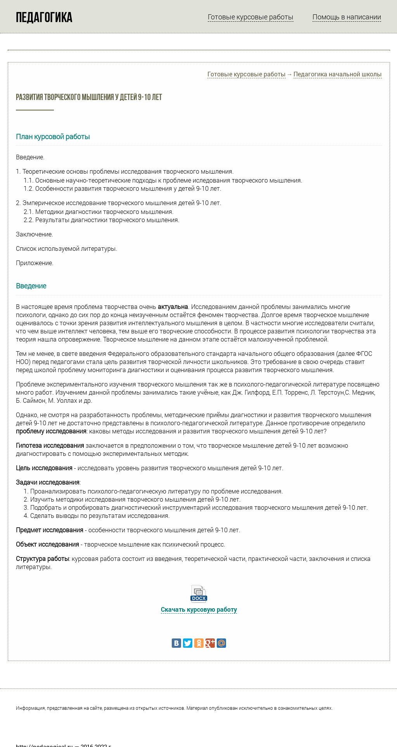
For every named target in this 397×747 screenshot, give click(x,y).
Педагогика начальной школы (337, 74)
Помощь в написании (346, 16)
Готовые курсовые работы (250, 16)
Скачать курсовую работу (199, 609)
